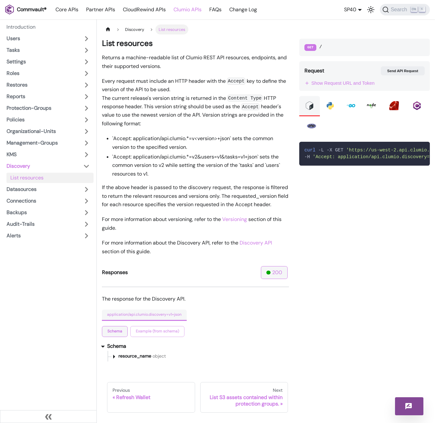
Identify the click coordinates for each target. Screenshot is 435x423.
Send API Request (402, 71)
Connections (21, 200)
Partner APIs (100, 9)
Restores (16, 85)
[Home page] (108, 29)
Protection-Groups (28, 108)
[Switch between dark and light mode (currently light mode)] (371, 10)
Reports (15, 96)
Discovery (18, 166)
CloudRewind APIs (144, 9)
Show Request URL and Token (339, 83)
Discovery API (256, 242)
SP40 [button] (350, 9)
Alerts (13, 235)
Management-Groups (32, 142)
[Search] (405, 9)
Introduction (20, 27)
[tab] (115, 331)
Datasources (21, 189)
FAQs (215, 9)
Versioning (234, 219)
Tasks (13, 50)
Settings (16, 61)
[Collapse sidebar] (48, 416)
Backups (16, 212)
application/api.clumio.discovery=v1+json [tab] (144, 314)
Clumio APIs (187, 9)
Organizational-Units (31, 131)
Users (13, 38)
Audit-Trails (20, 224)
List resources (27, 177)
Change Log (243, 9)
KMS (11, 154)
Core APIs (66, 9)
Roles (12, 73)
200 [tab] (274, 272)
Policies (15, 119)
